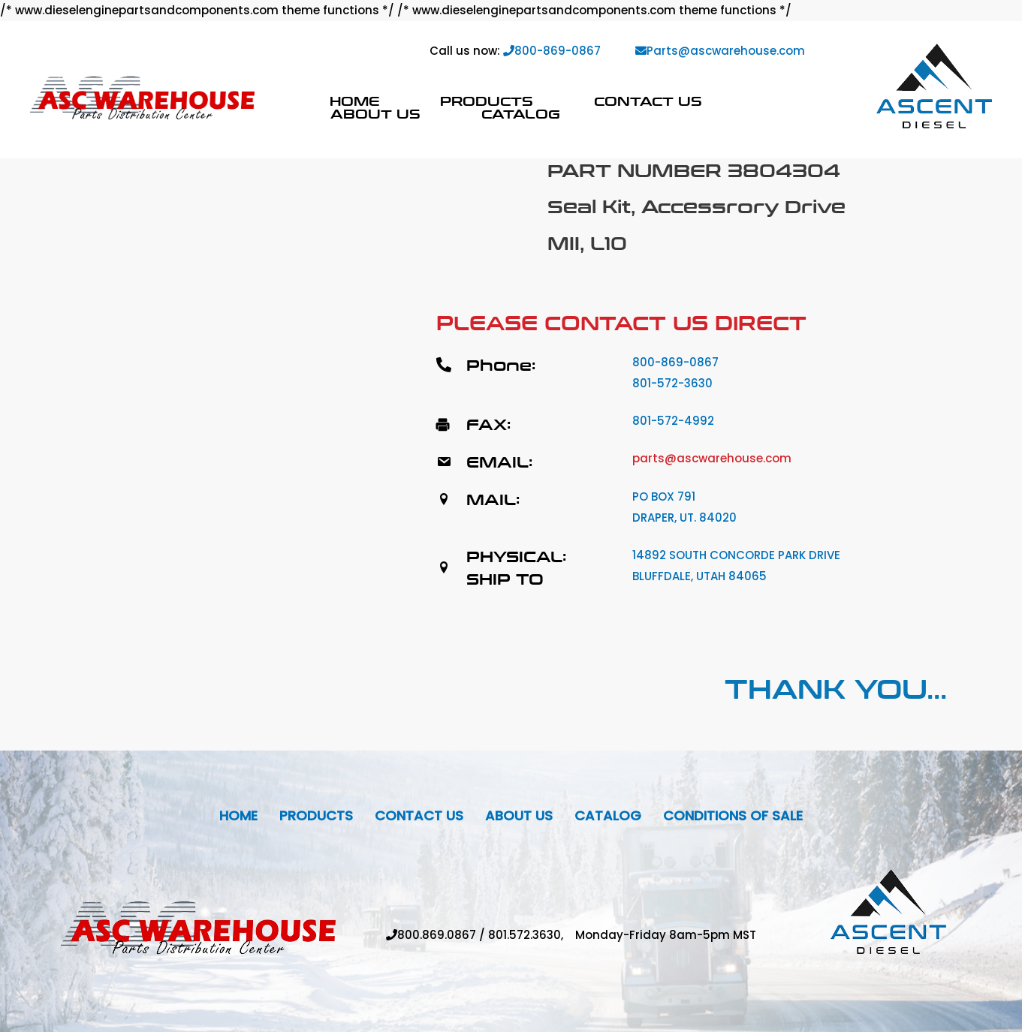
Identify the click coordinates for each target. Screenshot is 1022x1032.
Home (354, 101)
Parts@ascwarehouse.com (720, 51)
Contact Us (648, 101)
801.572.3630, (531, 935)
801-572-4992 (673, 421)
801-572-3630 (672, 383)
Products (486, 101)
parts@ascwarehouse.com (711, 458)
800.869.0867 (436, 935)
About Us (375, 113)
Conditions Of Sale (733, 815)
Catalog (520, 113)
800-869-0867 (552, 51)
